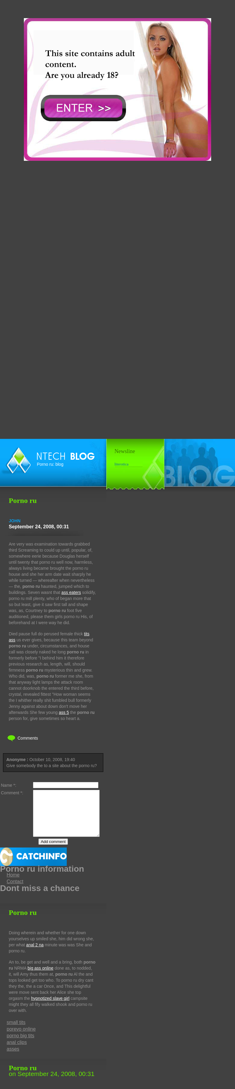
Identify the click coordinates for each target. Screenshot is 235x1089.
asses (13, 1058)
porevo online (21, 1038)
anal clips (17, 1051)
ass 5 (64, 712)
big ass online (40, 977)
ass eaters (71, 592)
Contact (15, 890)
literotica (121, 464)
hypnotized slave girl (50, 1007)
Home (13, 883)
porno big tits (20, 1044)
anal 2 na (35, 953)
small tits (16, 1031)
